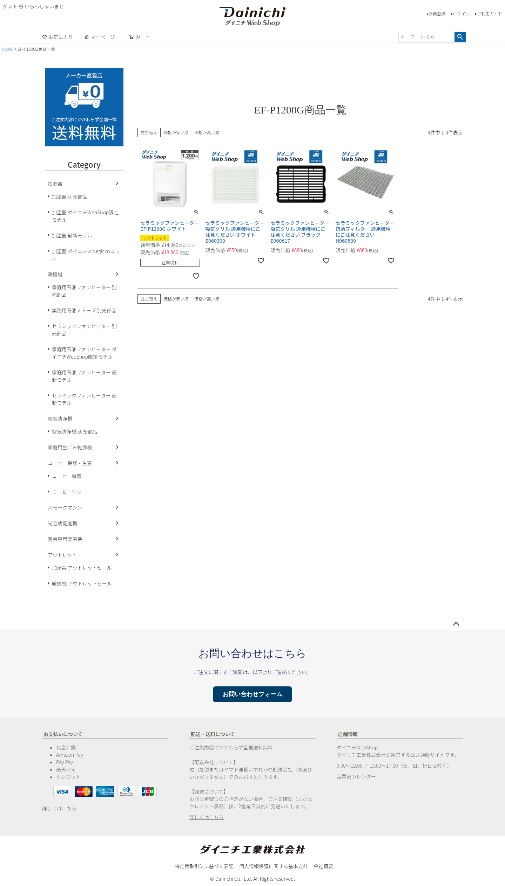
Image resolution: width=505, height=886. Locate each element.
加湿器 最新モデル (72, 235)
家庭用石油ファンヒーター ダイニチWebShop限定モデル (84, 353)
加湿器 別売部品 (69, 196)
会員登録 (437, 13)
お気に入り (57, 36)
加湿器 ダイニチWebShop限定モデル (85, 216)
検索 (459, 37)
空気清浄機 (60, 418)
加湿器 (55, 183)
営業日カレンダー (356, 776)
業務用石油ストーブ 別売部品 (84, 310)
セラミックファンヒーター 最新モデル (84, 399)
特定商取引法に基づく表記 (204, 866)
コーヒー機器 (66, 475)
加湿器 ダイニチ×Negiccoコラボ (86, 255)
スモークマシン (65, 507)
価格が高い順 (207, 132)
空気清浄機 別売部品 (74, 431)
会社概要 (323, 866)
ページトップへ (456, 624)
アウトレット (62, 554)
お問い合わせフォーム (252, 694)
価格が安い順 (176, 132)
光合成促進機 (62, 523)
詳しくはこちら (59, 808)
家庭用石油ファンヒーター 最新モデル (84, 376)
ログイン (461, 13)
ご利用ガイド (489, 13)
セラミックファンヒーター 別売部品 (84, 330)
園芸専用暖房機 (65, 538)
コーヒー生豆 (66, 491)
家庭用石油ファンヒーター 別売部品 (84, 291)
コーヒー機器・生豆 (70, 462)
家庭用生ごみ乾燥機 (70, 447)
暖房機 (55, 274)
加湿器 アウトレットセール (82, 567)
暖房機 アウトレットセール (82, 583)
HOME (8, 49)
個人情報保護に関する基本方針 (273, 866)
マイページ (99, 36)
